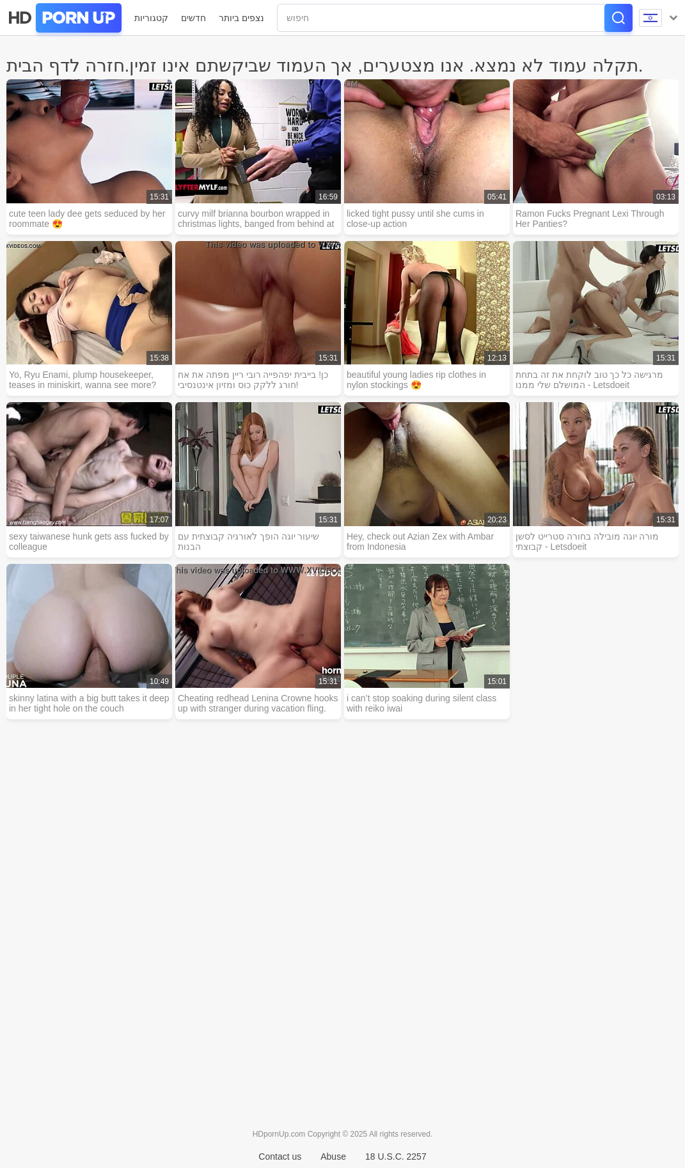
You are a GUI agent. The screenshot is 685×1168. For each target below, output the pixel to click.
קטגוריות (151, 18)
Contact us (279, 1156)
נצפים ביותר (241, 18)
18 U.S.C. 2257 (396, 1156)
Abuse (333, 1156)
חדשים (193, 18)
